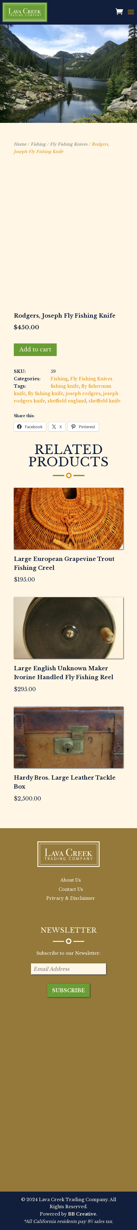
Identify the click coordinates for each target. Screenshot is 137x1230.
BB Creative (82, 1214)
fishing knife (65, 386)
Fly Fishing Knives (68, 144)
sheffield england (67, 401)
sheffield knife (104, 401)
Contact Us (71, 889)
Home (20, 144)
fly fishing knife (45, 393)
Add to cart (35, 349)
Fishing (38, 144)
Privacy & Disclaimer (70, 898)
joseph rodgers (83, 393)
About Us (70, 880)
